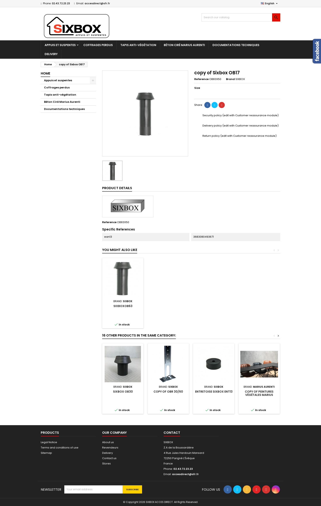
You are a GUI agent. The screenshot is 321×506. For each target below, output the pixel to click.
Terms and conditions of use (59, 448)
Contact (172, 432)
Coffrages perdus (98, 45)
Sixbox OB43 (214, 306)
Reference (201, 79)
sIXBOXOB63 (259, 306)
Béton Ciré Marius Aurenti (184, 45)
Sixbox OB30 (168, 306)
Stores (106, 463)
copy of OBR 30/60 (168, 392)
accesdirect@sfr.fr (97, 3)
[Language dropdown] (270, 3)
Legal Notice (49, 442)
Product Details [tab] (117, 188)
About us (108, 442)
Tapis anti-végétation (138, 45)
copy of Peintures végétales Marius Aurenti (259, 395)
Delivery (51, 54)
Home (45, 73)
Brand (230, 79)
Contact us (109, 458)
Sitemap (46, 453)
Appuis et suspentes (60, 45)
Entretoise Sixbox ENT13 (214, 392)
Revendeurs (110, 448)
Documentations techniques (235, 45)
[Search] (240, 17)
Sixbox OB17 (122, 306)
